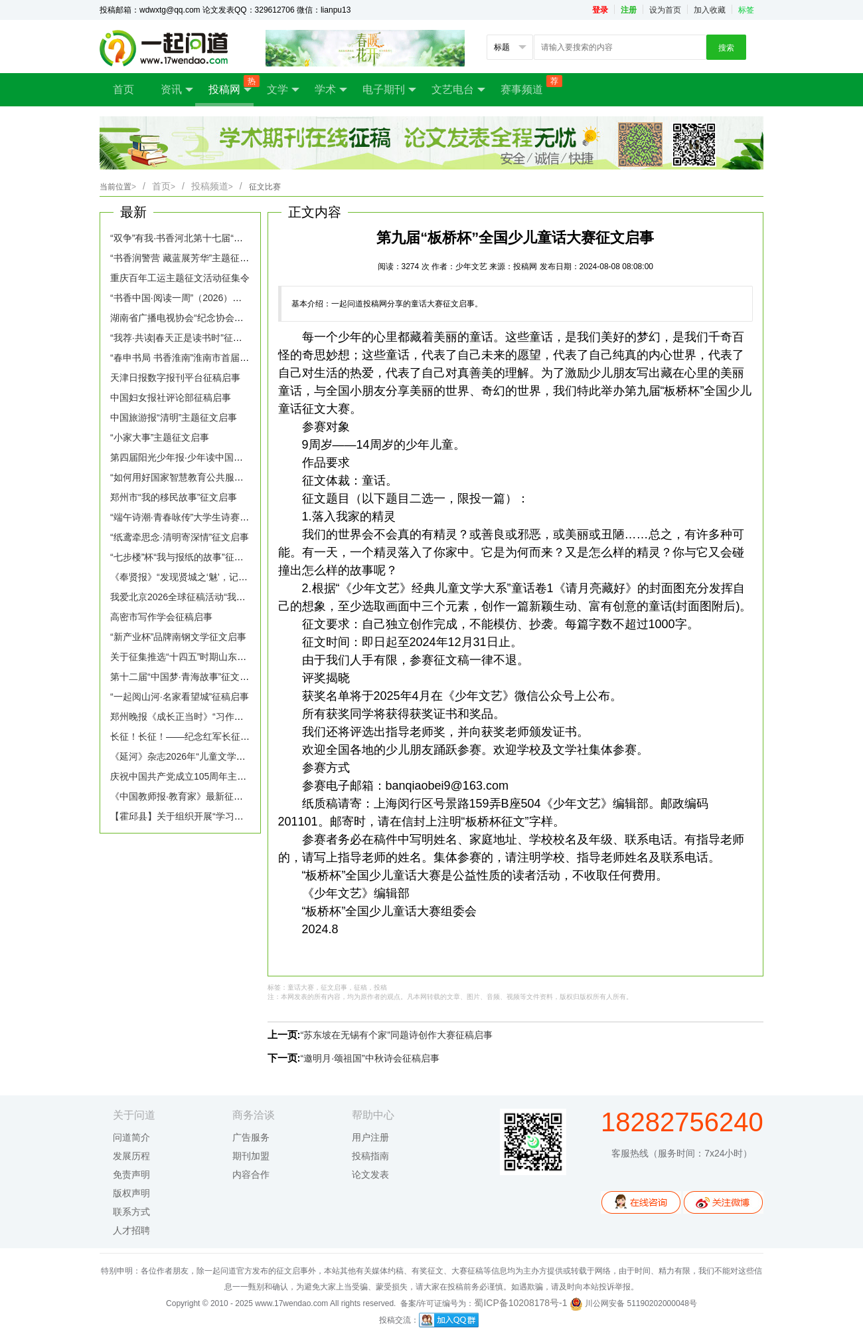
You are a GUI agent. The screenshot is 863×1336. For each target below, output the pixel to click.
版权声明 (131, 1193)
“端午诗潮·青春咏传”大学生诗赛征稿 (184, 517)
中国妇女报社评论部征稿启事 (170, 397)
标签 (746, 10)
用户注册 (370, 1137)
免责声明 (131, 1174)
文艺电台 (458, 90)
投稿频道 (212, 186)
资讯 (177, 90)
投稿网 (231, 85)
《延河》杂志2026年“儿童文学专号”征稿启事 (202, 756)
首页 (123, 89)
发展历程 (131, 1156)
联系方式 (131, 1211)
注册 (629, 10)
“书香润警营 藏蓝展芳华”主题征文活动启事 (198, 258)
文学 (283, 90)
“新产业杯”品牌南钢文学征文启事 (178, 636)
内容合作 (251, 1174)
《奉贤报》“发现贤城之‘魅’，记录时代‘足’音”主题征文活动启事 (238, 577)
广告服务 (251, 1137)
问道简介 (131, 1137)
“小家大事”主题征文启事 (159, 437)
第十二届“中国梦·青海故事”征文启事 (184, 676)
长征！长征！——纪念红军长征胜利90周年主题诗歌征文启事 (236, 736)
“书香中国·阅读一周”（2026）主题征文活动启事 (208, 297)
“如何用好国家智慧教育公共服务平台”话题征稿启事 (215, 477)
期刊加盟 (251, 1156)
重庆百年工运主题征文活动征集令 (180, 278)
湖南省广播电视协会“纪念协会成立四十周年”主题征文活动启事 (238, 317)
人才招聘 (131, 1230)
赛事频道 (528, 85)
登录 (600, 10)
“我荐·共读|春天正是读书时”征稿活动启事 (194, 337)
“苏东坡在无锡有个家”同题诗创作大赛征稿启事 (397, 1035)
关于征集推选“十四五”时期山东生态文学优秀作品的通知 (224, 656)
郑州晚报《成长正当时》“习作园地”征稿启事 (201, 716)
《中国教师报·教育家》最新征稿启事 (186, 796)
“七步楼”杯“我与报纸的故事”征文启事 (186, 557)
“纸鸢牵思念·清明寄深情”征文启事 (179, 537)
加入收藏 (710, 10)
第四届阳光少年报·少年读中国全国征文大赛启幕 (209, 457)
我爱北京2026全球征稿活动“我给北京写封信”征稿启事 (221, 597)
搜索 (726, 48)
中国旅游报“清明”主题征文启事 (173, 417)
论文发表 (370, 1174)
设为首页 (665, 10)
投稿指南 (370, 1156)
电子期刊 (389, 90)
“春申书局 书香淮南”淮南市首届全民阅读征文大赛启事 (221, 357)
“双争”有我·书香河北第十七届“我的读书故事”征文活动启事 (229, 238)
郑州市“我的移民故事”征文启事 (173, 497)
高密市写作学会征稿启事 (161, 617)
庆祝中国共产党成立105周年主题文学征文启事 (206, 776)
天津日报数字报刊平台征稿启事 (175, 377)
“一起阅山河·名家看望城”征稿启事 (179, 696)
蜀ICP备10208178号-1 (520, 1302)
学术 (331, 90)
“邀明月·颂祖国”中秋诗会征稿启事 (370, 1058)
